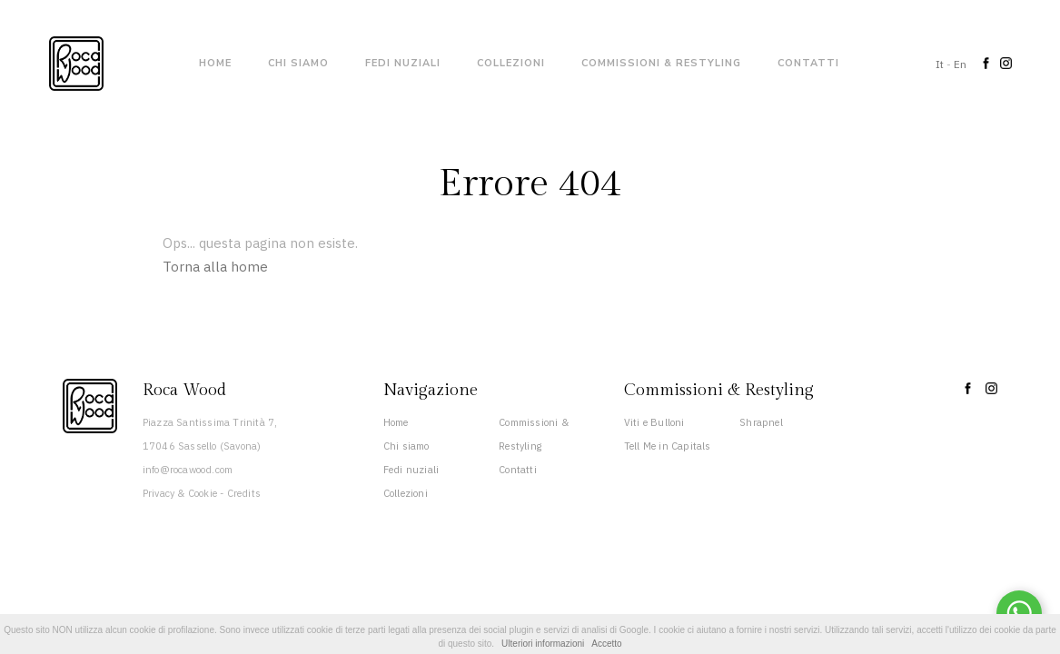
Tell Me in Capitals (667, 446)
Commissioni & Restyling (661, 63)
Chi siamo (298, 63)
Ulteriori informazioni (542, 644)
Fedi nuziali (403, 63)
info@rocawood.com (188, 469)
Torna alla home (215, 266)
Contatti (808, 63)
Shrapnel (761, 422)
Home (215, 63)
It (940, 64)
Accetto (606, 644)
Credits (244, 493)
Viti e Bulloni (654, 422)
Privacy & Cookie (180, 493)
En (960, 64)
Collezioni (511, 63)
